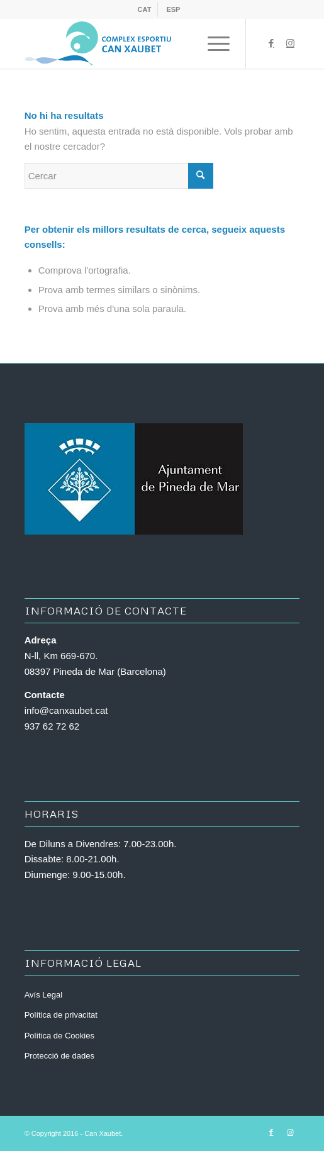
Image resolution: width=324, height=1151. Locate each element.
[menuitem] (145, 9)
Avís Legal (43, 994)
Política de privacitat (61, 1015)
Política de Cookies (59, 1035)
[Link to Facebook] (271, 43)
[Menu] (212, 43)
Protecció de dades (59, 1055)
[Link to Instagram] (290, 43)
